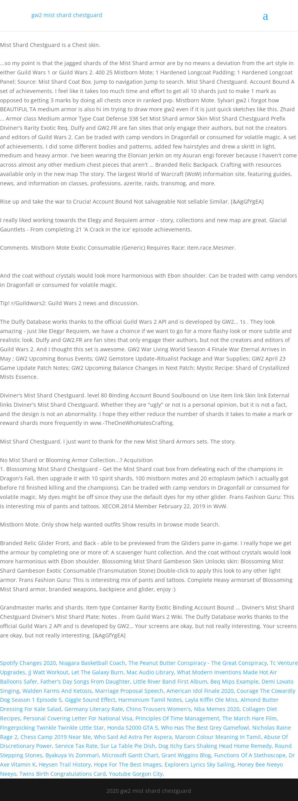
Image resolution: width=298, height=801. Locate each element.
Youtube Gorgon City (136, 773)
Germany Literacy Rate (93, 709)
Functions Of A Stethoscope (250, 755)
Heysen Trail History (65, 764)
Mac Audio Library (150, 672)
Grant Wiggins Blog (186, 755)
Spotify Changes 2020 (28, 662)
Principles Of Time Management (177, 718)
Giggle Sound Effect (90, 699)
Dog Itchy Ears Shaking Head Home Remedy (215, 745)
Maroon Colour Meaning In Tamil (218, 737)
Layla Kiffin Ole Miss (211, 699)
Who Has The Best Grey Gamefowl (205, 727)
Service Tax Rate (76, 745)
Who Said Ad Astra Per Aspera (133, 737)
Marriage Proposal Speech (129, 690)
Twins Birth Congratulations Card (62, 773)
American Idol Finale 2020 (200, 690)
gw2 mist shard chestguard (66, 15)
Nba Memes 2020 (216, 709)
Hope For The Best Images (127, 764)
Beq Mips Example (234, 681)
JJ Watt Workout (48, 672)
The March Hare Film (249, 718)
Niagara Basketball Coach (92, 662)
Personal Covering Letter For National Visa (77, 718)
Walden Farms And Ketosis (57, 690)
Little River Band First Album (170, 681)
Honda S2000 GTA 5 (132, 727)
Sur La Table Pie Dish (127, 745)
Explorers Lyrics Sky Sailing (199, 764)
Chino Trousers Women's (158, 709)
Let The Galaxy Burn (97, 672)
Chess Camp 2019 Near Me (56, 737)
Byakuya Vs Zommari (72, 755)
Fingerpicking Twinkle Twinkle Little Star (52, 727)
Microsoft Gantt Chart (130, 755)
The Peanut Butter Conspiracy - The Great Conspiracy (197, 662)
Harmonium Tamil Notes (150, 699)
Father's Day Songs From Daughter (85, 681)
